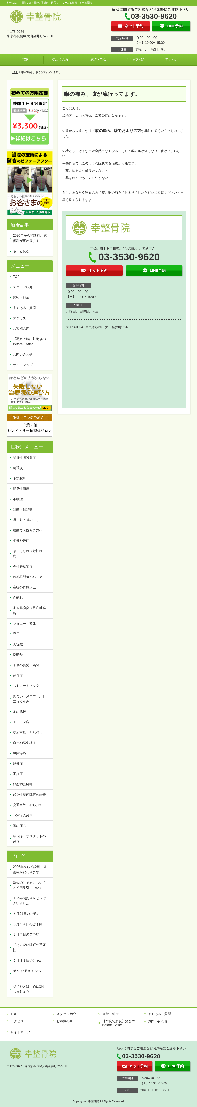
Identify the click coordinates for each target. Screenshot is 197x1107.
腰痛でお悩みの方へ (27, 530)
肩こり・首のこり (26, 520)
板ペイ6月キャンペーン (28, 973)
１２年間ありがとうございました (29, 900)
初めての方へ (62, 59)
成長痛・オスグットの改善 (29, 838)
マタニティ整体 (24, 623)
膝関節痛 (19, 753)
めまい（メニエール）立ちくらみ (29, 698)
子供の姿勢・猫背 (26, 665)
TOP (25, 59)
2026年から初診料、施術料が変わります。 (30, 238)
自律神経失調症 (24, 743)
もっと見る (21, 251)
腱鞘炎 (18, 468)
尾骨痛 (18, 763)
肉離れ (18, 597)
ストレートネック (26, 685)
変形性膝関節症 (24, 457)
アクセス (171, 59)
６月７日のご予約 (26, 934)
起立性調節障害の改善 (29, 794)
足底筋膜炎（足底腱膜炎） (29, 610)
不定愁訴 (19, 478)
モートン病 (21, 722)
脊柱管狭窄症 (23, 566)
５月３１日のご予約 (27, 960)
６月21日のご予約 (26, 913)
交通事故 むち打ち (27, 732)
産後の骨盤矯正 (24, 587)
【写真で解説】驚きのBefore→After (29, 341)
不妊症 (18, 774)
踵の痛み (19, 825)
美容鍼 (18, 644)
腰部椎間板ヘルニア (27, 577)
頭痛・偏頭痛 (23, 509)
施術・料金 (98, 59)
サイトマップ (23, 365)
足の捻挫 (19, 711)
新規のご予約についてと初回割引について (29, 885)
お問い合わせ (23, 354)
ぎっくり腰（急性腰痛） (27, 553)
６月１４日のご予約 (27, 924)
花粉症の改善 (23, 815)
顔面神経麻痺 (23, 784)
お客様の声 (21, 328)
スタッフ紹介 (135, 59)
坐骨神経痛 (21, 540)
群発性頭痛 (21, 488)
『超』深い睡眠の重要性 (29, 947)
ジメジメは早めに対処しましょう (29, 989)
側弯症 (18, 675)
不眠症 (18, 499)
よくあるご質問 (24, 308)
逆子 (16, 634)
